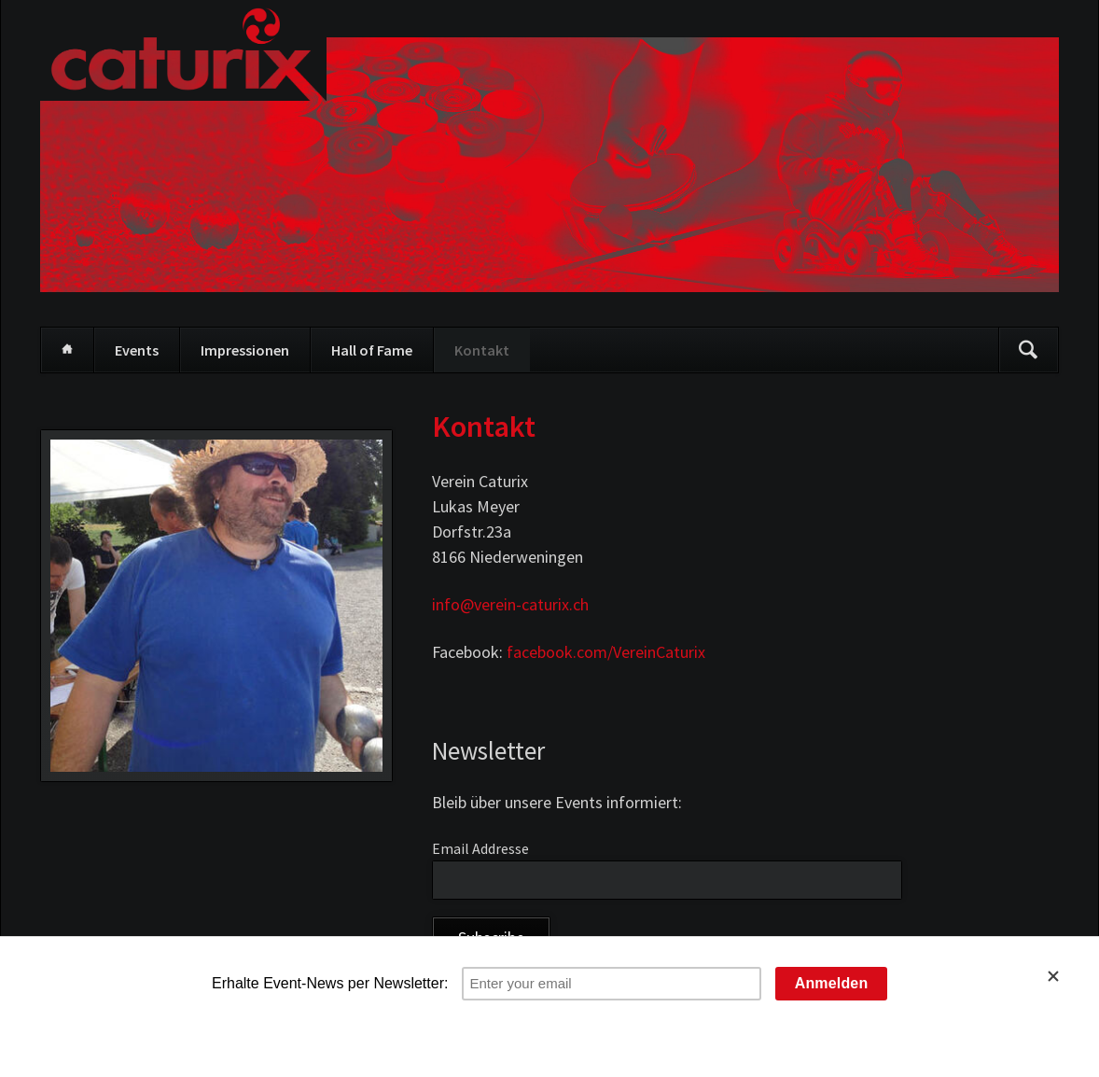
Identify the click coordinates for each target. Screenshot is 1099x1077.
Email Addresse (480, 848)
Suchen (1028, 350)
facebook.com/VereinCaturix (606, 652)
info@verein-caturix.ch (510, 604)
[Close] (1064, 976)
